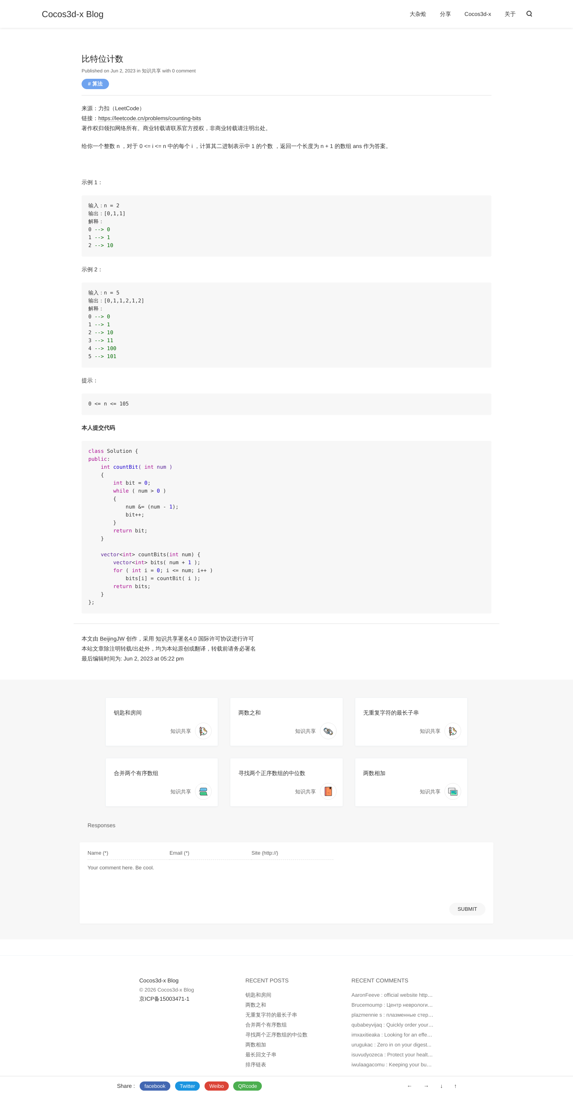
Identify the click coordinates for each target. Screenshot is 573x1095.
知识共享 (151, 71)
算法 (97, 84)
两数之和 (249, 712)
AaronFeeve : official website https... (393, 995)
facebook (155, 1086)
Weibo (216, 1086)
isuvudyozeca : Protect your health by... (396, 1055)
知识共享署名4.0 (176, 638)
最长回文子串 (261, 1055)
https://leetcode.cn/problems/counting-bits (149, 118)
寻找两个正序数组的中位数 (271, 773)
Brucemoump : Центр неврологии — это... (400, 1005)
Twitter (187, 1086)
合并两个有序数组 (136, 773)
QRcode (247, 1086)
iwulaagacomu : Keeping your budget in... (398, 1065)
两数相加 (374, 773)
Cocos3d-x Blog (72, 14)
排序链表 (256, 1065)
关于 (510, 14)
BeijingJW (112, 638)
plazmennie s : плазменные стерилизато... (401, 1015)
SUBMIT (467, 909)
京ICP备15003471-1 (164, 999)
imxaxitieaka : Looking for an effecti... (394, 1035)
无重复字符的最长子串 (391, 712)
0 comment (183, 71)
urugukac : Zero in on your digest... (391, 1045)
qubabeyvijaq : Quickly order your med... (397, 1025)
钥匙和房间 (128, 712)
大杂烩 (418, 14)
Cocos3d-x (477, 14)
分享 (445, 14)
